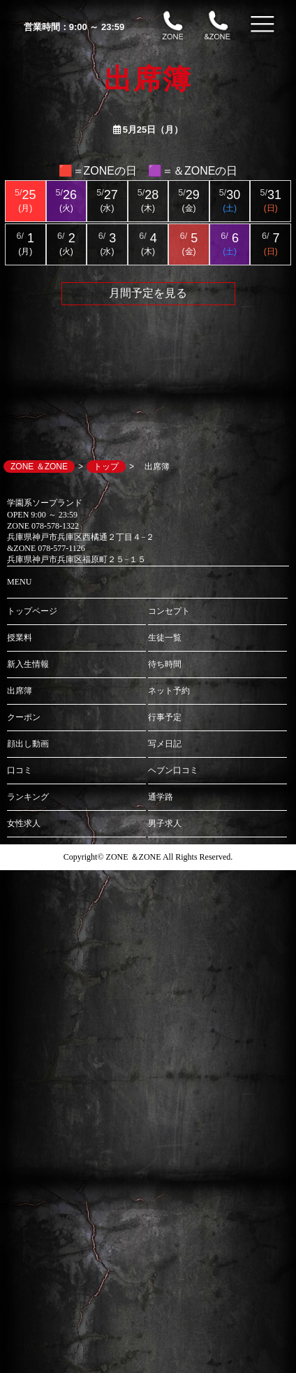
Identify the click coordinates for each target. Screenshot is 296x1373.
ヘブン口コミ (173, 770)
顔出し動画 (28, 744)
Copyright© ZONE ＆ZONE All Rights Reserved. (148, 857)
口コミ (19, 770)
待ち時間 (165, 664)
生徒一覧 (165, 638)
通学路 (160, 797)
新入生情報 (28, 664)
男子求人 (165, 823)
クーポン (23, 717)
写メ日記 (165, 744)
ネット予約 (169, 691)
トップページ (32, 611)
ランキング (28, 797)
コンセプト (169, 611)
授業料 (19, 638)
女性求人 (23, 823)
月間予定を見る (148, 293)
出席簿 (19, 691)
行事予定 (165, 717)
